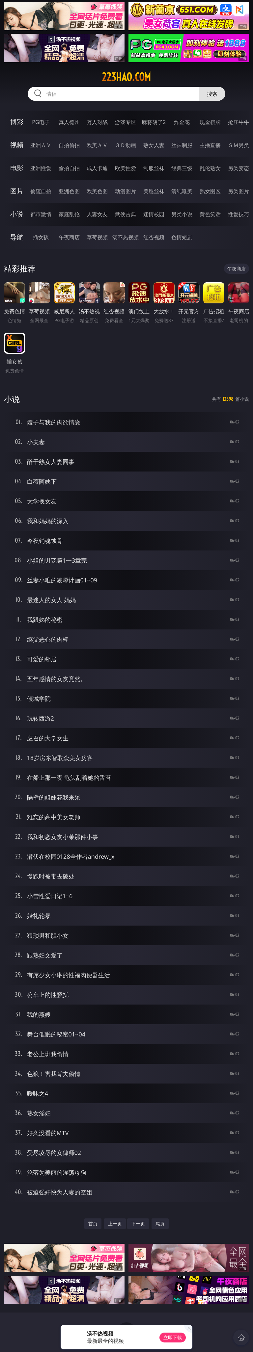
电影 (16, 168)
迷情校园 (153, 214)
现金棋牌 (210, 122)
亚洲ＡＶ (40, 145)
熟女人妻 (153, 145)
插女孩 (41, 237)
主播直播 (210, 145)
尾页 (160, 1223)
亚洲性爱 (40, 168)
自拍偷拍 (69, 145)
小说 (16, 214)
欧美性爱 (125, 168)
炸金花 (182, 122)
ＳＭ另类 (238, 145)
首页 (93, 1223)
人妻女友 (97, 214)
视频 (16, 144)
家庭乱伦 (69, 214)
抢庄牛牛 (238, 122)
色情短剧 (181, 237)
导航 (16, 237)
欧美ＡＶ (97, 145)
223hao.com (126, 77)
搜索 (212, 93)
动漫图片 (125, 191)
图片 (16, 191)
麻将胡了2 (154, 122)
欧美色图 (97, 191)
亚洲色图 (69, 191)
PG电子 (40, 122)
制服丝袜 (153, 168)
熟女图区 (210, 191)
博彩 (16, 121)
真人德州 (69, 122)
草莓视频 (97, 237)
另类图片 (238, 191)
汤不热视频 (125, 237)
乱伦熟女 (210, 168)
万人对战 (97, 122)
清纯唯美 (181, 191)
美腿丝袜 (153, 191)
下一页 (138, 1223)
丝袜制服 (181, 145)
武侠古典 (125, 214)
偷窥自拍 (40, 191)
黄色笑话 (210, 214)
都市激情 (40, 214)
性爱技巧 (238, 214)
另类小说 (181, 214)
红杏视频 (153, 237)
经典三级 (181, 168)
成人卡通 (97, 168)
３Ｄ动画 (125, 145)
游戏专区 (125, 122)
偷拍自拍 (69, 168)
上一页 (115, 1223)
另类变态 (238, 168)
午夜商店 (69, 237)
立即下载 (172, 1337)
